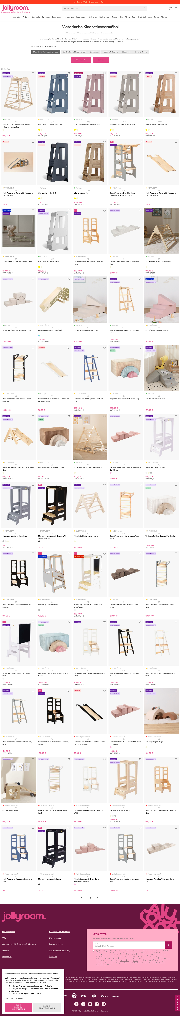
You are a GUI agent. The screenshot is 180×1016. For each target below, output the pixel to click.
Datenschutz (55, 938)
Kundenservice (8, 932)
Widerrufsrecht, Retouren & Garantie (19, 944)
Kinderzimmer (70, 33)
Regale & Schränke (110, 52)
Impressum (7, 957)
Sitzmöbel (126, 52)
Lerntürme (94, 52)
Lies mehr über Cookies (15, 998)
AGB (4, 938)
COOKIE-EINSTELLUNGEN (48, 1006)
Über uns (53, 957)
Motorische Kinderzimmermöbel (103, 33)
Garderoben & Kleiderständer (74, 52)
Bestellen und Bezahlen (59, 932)
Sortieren (102, 60)
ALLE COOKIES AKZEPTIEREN (19, 1006)
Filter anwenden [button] (80, 60)
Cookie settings (56, 944)
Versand (5, 950)
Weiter (97, 898)
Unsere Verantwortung (59, 950)
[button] (170, 9)
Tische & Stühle (140, 52)
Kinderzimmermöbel (83, 33)
